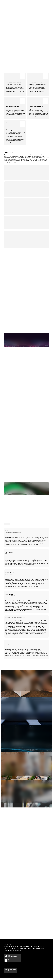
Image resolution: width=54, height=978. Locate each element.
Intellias (7, 10)
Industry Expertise (9, 12)
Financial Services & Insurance (12, 13)
